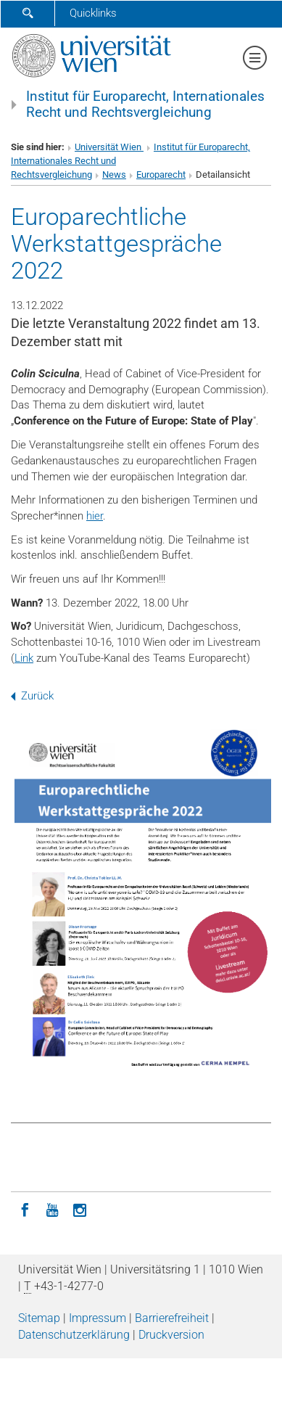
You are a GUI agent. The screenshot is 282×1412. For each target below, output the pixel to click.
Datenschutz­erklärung (74, 1335)
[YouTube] (52, 1209)
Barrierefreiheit (172, 1318)
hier (94, 515)
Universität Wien (109, 146)
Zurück (32, 695)
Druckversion (171, 1335)
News (114, 174)
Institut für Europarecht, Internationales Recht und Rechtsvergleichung (145, 104)
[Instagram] (80, 1209)
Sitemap (39, 1318)
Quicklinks (93, 13)
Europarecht (161, 174)
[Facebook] (24, 1209)
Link (23, 658)
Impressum (97, 1318)
